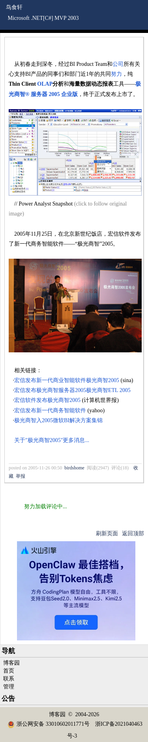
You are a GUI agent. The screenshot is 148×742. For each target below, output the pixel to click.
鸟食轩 (14, 7)
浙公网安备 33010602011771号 (48, 724)
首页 (8, 671)
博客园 (11, 663)
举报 (20, 476)
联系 (8, 679)
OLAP (44, 84)
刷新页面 (107, 533)
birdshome (74, 468)
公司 (118, 64)
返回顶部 (133, 533)
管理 (8, 687)
